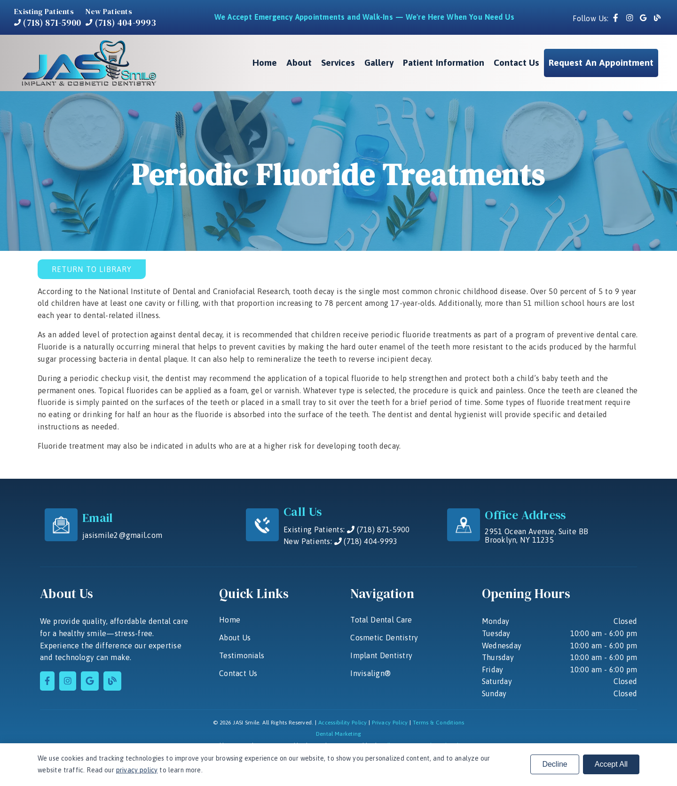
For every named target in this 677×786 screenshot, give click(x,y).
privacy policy (137, 770)
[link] (616, 18)
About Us (235, 637)
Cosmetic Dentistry (384, 637)
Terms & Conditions (438, 722)
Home (264, 62)
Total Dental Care (381, 619)
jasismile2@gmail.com (122, 535)
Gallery (379, 62)
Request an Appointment (601, 62)
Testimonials (241, 655)
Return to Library (92, 269)
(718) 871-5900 (47, 22)
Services (338, 62)
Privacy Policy (390, 722)
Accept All (611, 764)
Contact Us (517, 62)
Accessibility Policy (342, 722)
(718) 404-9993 (121, 22)
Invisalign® (370, 673)
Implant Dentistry (381, 655)
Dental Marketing (339, 734)
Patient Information (443, 62)
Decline (554, 764)
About (299, 62)
